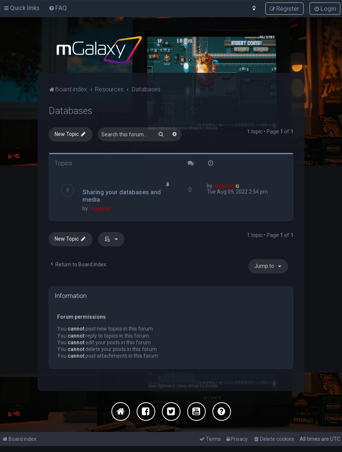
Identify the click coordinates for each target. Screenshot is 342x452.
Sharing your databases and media (121, 195)
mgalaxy (99, 208)
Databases (70, 110)
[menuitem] (58, 7)
